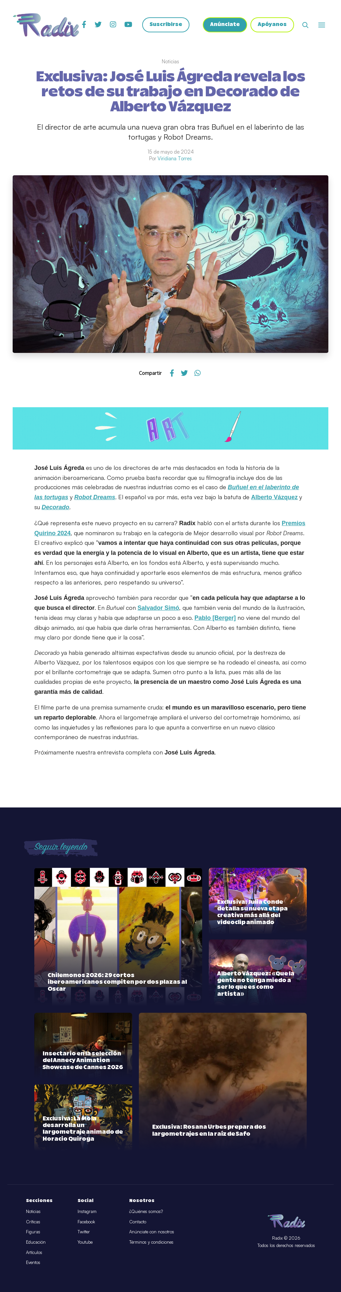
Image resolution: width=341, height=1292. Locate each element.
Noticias (33, 1211)
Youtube (85, 1242)
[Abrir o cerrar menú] (321, 25)
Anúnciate (225, 25)
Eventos (33, 1262)
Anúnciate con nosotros (151, 1231)
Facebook (86, 1221)
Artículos (34, 1252)
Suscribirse (166, 25)
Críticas (33, 1221)
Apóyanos (272, 25)
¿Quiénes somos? (146, 1211)
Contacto (137, 1221)
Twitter (84, 1231)
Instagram (87, 1211)
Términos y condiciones (151, 1242)
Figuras (33, 1231)
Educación (36, 1242)
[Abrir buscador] (305, 25)
